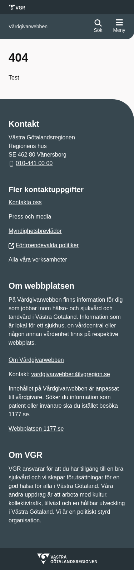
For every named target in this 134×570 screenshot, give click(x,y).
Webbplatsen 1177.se (36, 429)
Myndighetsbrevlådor (35, 231)
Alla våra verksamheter (38, 260)
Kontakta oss (25, 202)
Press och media (30, 217)
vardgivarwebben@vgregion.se (70, 374)
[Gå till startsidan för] (28, 26)
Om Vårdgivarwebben (36, 360)
